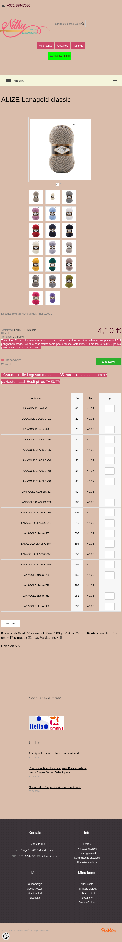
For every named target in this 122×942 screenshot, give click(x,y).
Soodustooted (35, 888)
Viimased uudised (87, 848)
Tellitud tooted (87, 893)
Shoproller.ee (108, 930)
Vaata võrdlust (87, 902)
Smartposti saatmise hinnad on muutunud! (54, 753)
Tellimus (78, 45)
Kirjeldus (11, 623)
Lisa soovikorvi (13, 360)
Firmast (87, 844)
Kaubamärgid (34, 884)
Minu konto (45, 45)
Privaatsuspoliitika (87, 862)
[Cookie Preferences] (6, 936)
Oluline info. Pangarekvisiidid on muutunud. (55, 787)
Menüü (19, 80)
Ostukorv (62, 56)
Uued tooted (35, 893)
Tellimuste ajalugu (87, 888)
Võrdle (8, 364)
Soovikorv (87, 897)
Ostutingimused (87, 853)
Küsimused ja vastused (87, 857)
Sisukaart (35, 897)
